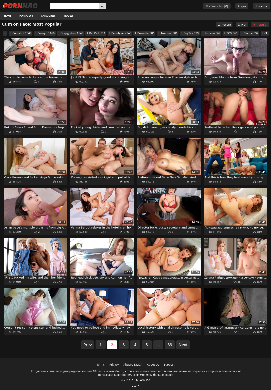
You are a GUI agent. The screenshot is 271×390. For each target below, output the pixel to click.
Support (169, 364)
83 (169, 344)
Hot (242, 24)
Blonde (249, 33)
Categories (48, 15)
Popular (260, 24)
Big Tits (190, 33)
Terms (101, 364)
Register (261, 6)
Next (182, 344)
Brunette (144, 33)
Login (242, 6)
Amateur (167, 33)
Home (7, 15)
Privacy (114, 364)
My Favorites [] (217, 6)
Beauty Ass (120, 33)
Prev (87, 344)
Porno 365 (26, 15)
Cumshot (20, 33)
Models (68, 15)
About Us (153, 364)
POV (230, 33)
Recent (224, 24)
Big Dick (95, 33)
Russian (211, 33)
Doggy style (70, 33)
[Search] (102, 6)
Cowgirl (44, 33)
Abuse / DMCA (132, 364)
